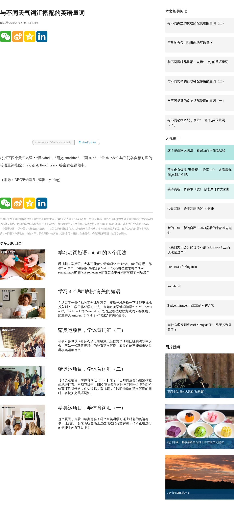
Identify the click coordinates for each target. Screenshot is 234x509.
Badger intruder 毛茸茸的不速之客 (190, 305)
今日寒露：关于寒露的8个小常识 (190, 208)
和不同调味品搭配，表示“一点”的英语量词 (197, 62)
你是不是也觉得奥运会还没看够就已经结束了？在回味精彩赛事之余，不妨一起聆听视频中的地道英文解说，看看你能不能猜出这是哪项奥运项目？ (105, 346)
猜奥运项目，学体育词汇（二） (92, 369)
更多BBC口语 (11, 243)
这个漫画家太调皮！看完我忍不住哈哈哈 (196, 150)
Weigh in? (174, 286)
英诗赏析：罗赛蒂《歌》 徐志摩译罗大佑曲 (198, 189)
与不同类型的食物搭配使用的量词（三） (196, 23)
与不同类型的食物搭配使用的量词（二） (196, 81)
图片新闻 (172, 347)
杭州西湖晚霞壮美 (178, 492)
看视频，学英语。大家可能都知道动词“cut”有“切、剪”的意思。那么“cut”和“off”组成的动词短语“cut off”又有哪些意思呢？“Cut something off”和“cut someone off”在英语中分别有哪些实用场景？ (105, 268)
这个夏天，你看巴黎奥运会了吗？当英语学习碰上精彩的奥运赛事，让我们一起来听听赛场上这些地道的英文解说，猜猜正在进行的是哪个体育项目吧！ (105, 423)
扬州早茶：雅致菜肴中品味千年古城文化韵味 (195, 442)
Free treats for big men (182, 266)
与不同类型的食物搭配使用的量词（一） (196, 100)
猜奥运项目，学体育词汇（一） (92, 407)
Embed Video (87, 142)
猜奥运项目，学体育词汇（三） (92, 330)
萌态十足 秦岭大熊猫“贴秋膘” (186, 391)
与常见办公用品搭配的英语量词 (190, 42)
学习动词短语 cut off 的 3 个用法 (92, 252)
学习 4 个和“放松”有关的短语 (89, 291)
